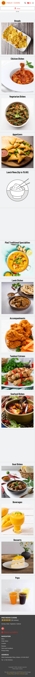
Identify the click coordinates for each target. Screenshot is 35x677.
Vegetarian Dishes (17, 96)
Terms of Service (20, 673)
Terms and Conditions (7, 648)
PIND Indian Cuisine (9, 618)
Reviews (3, 646)
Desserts (17, 539)
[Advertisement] (17, 16)
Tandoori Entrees (17, 355)
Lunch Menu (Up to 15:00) (17, 172)
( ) (29, 3)
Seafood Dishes (17, 393)
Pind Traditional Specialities (17, 242)
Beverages (17, 501)
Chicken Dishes (17, 58)
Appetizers (17, 134)
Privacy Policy (5, 650)
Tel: (7, 660)
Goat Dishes (17, 464)
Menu (2, 639)
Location (3, 643)
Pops (17, 577)
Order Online (4, 641)
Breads (17, 20)
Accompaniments (17, 318)
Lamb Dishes (17, 280)
